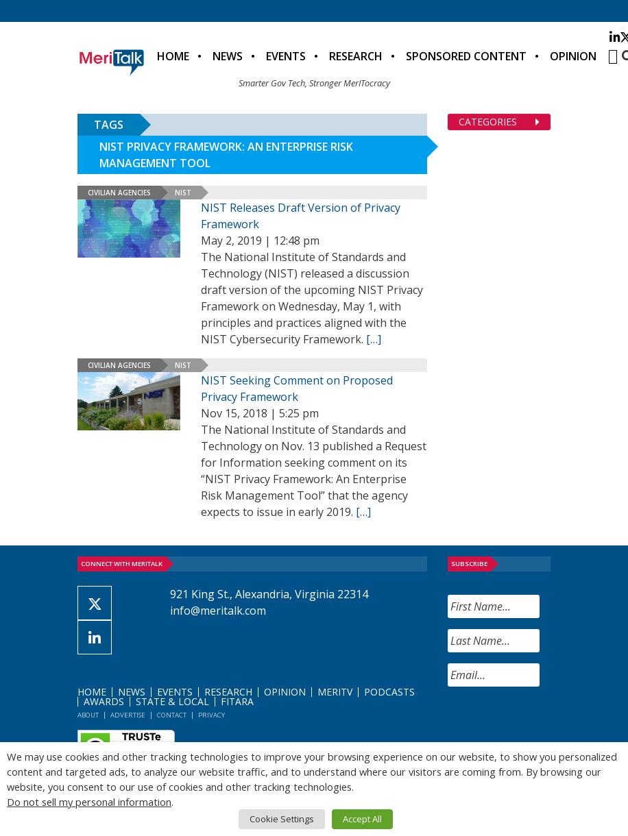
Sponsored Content (466, 56)
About (88, 715)
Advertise (127, 715)
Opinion (573, 56)
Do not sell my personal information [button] (89, 802)
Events (286, 56)
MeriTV (334, 691)
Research (356, 56)
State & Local (172, 701)
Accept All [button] (362, 819)
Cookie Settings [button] (282, 819)
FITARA (237, 701)
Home (173, 56)
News (228, 56)
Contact (171, 715)
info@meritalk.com (218, 610)
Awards (104, 701)
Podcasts (389, 691)
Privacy (211, 715)
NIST (183, 192)
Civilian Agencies (119, 192)
